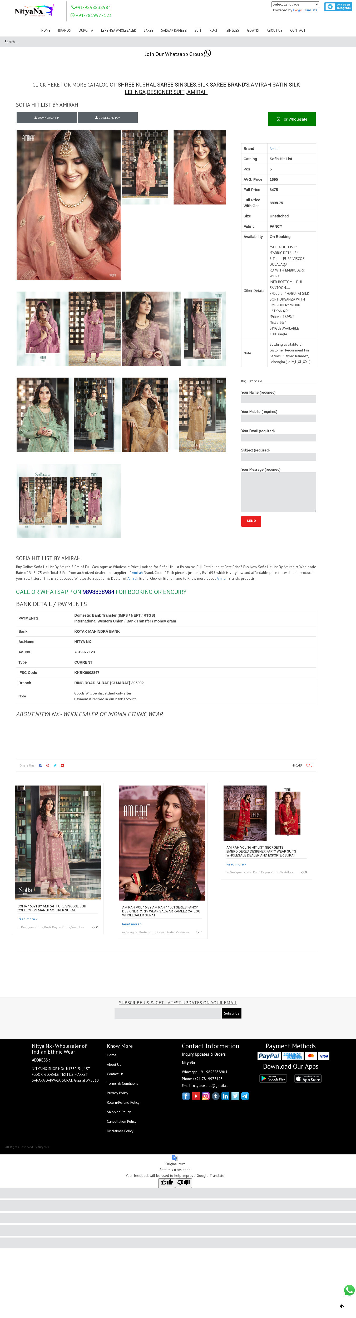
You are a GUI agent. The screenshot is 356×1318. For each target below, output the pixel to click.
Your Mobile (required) (278, 415)
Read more (26, 919)
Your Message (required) (278, 489)
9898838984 (98, 592)
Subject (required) (278, 454)
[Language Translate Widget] (295, 4)
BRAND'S (238, 85)
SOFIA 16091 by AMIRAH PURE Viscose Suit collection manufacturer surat (52, 908)
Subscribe (232, 1013)
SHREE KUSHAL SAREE (146, 85)
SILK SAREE (211, 85)
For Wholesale (292, 119)
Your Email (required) (278, 435)
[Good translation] (166, 1183)
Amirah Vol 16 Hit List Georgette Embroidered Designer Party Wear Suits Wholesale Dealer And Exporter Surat (261, 851)
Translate (305, 10)
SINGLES (185, 85)
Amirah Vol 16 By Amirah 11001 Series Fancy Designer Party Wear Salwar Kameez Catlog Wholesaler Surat (161, 911)
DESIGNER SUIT (166, 92)
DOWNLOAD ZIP (46, 118)
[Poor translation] (183, 1183)
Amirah (275, 148)
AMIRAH (261, 85)
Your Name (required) (278, 396)
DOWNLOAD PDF (107, 118)
